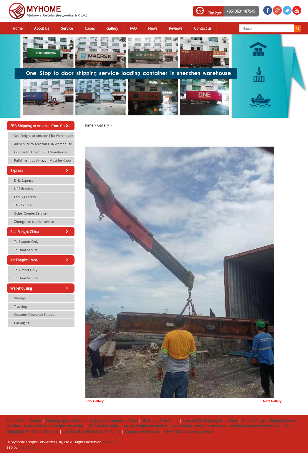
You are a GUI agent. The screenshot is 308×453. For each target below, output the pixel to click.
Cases (90, 28)
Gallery (112, 28)
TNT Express (20, 205)
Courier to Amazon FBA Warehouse (37, 152)
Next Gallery (272, 401)
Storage (17, 298)
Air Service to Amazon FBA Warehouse (40, 144)
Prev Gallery (94, 401)
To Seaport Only (23, 241)
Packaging (18, 323)
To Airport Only (22, 270)
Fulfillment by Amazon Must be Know (40, 160)
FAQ (133, 28)
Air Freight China (40, 260)
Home (18, 28)
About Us (41, 28)
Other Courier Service (27, 213)
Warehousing (40, 288)
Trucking (17, 306)
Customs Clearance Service (31, 314)
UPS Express (20, 188)
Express (40, 170)
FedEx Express (22, 197)
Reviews (175, 28)
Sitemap (109, 441)
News (152, 28)
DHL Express (20, 180)
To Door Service (23, 250)
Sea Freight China (40, 232)
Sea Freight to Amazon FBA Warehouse (40, 135)
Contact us (202, 28)
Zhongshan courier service (31, 221)
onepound (26, 447)
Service (67, 28)
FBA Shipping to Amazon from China (40, 126)
